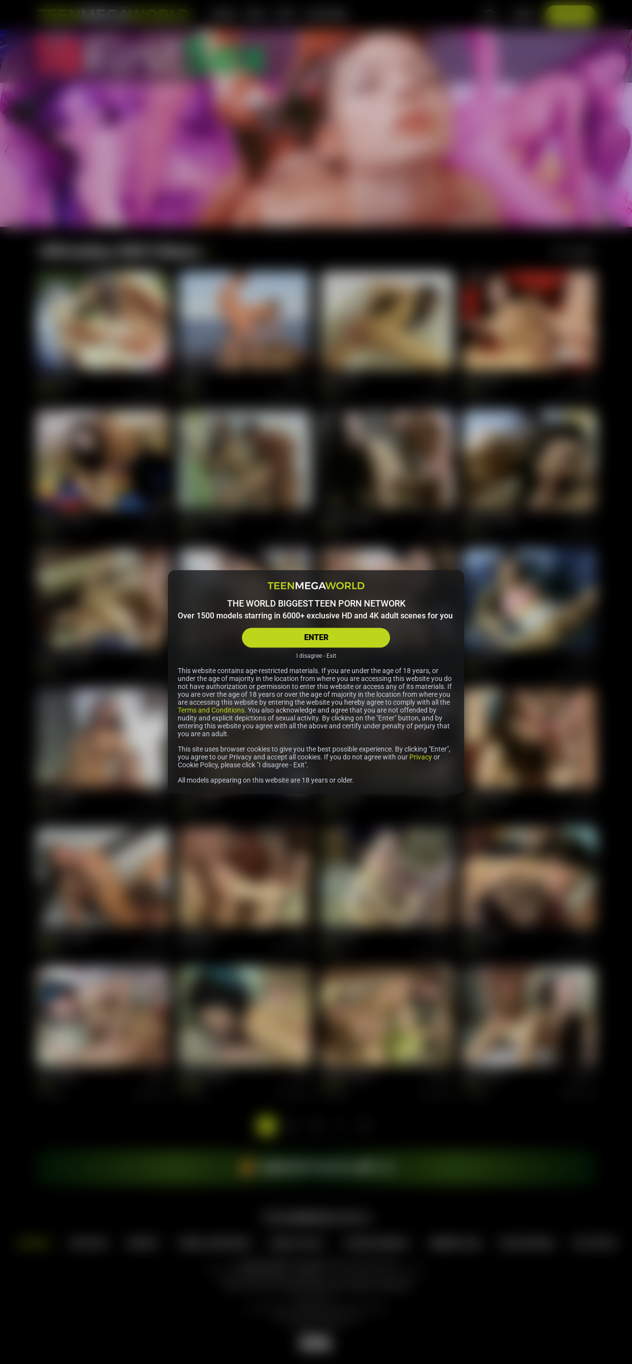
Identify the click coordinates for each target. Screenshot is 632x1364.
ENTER (316, 637)
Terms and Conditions (211, 710)
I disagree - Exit (316, 655)
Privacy (420, 757)
